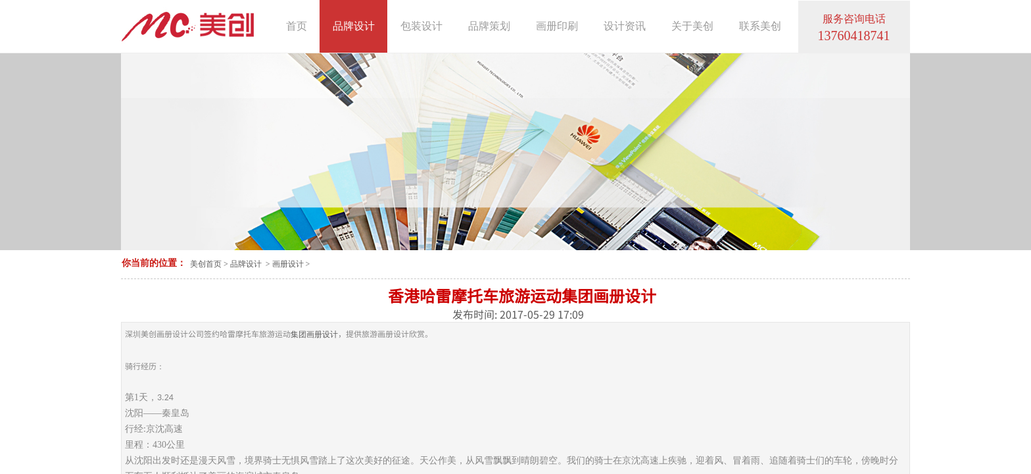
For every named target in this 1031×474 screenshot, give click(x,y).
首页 (296, 26)
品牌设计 (246, 264)
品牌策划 (489, 26)
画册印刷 (557, 26)
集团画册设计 (314, 334)
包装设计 (421, 26)
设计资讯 (625, 26)
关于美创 (692, 26)
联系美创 (760, 26)
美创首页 (206, 264)
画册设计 (288, 264)
